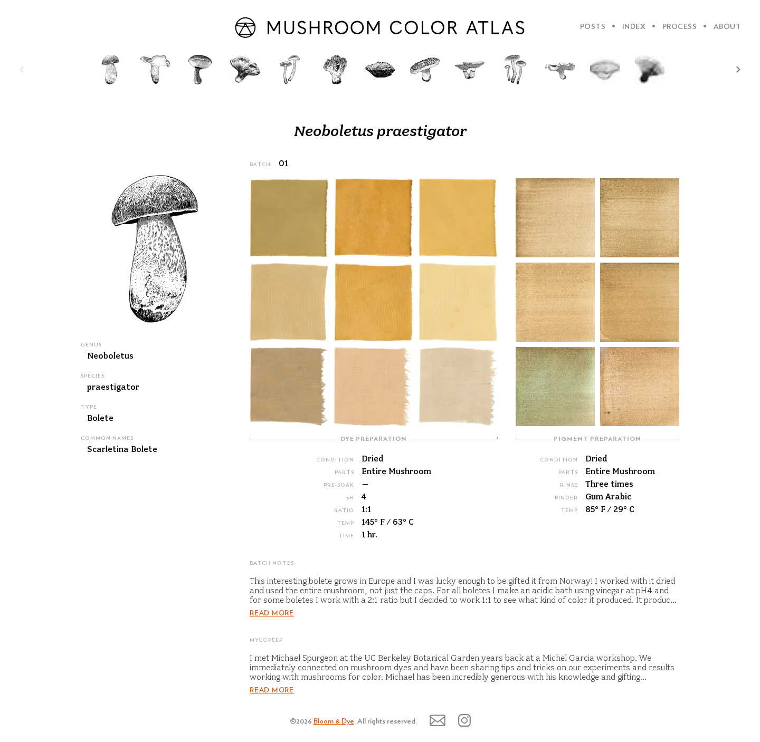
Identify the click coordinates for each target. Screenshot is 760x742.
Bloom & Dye (334, 721)
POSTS (593, 27)
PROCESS (679, 27)
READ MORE (272, 613)
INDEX (634, 27)
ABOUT (728, 27)
